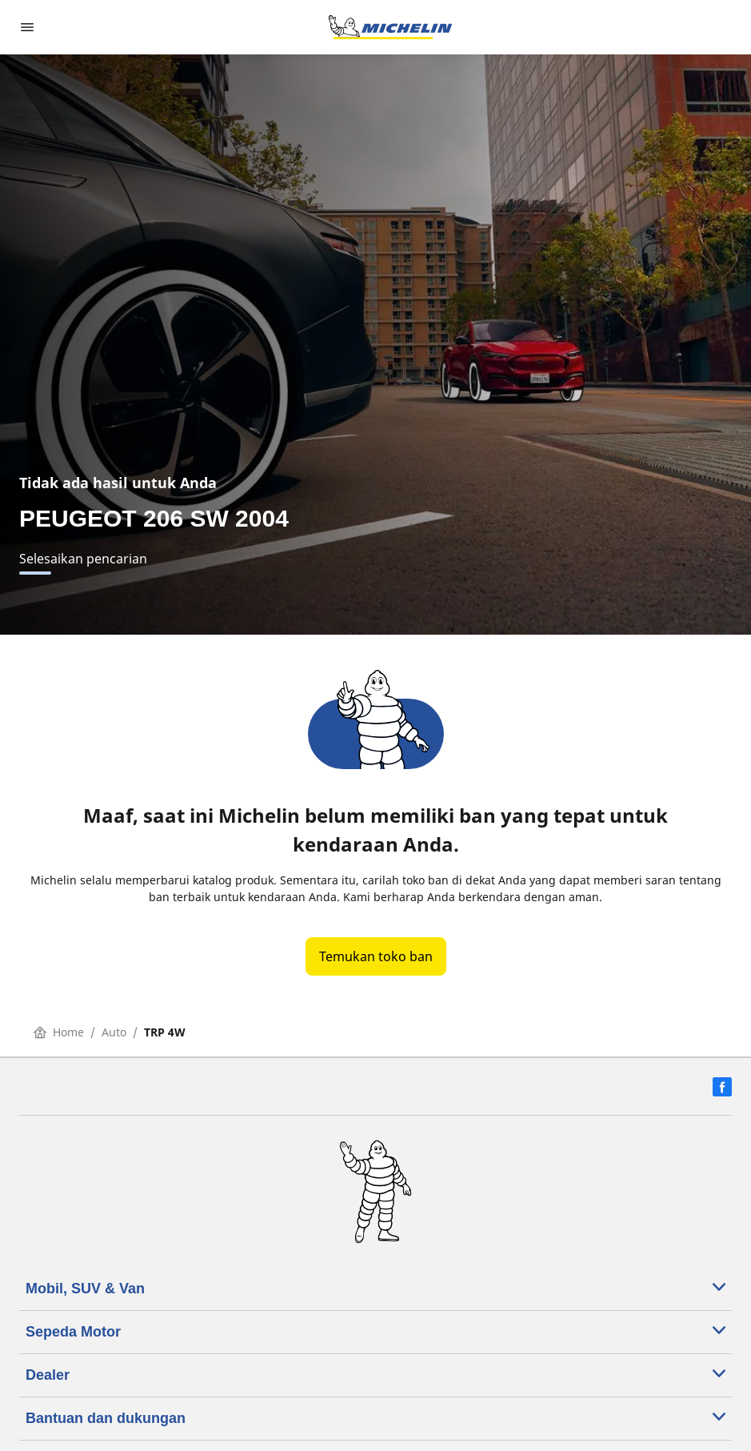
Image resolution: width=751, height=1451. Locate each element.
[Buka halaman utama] (390, 27)
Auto (114, 1032)
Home (59, 1032)
